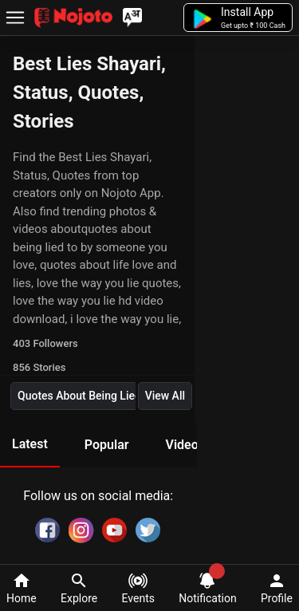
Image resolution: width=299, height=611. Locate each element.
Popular (107, 444)
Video (181, 444)
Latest (30, 443)
